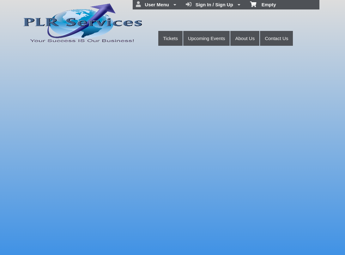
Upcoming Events (206, 38)
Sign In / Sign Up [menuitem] (213, 4)
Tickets (170, 38)
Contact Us (276, 38)
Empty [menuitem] (263, 4)
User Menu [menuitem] (156, 4)
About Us (245, 38)
